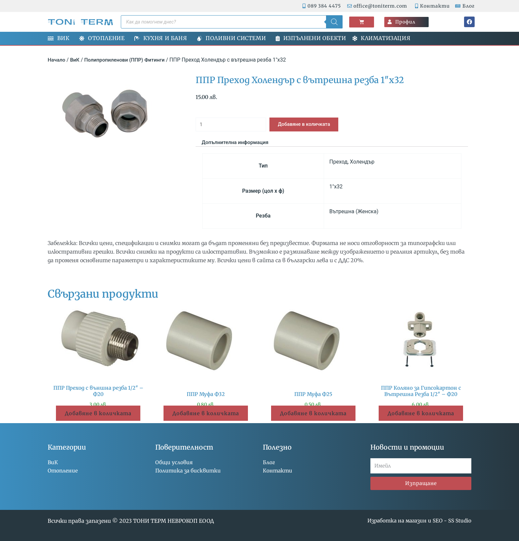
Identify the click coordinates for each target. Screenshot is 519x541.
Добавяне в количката (313, 125)
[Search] (334, 21)
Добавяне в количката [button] (98, 415)
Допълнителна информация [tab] (237, 143)
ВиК (76, 60)
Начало (57, 60)
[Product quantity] (233, 125)
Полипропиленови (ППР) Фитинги (127, 60)
